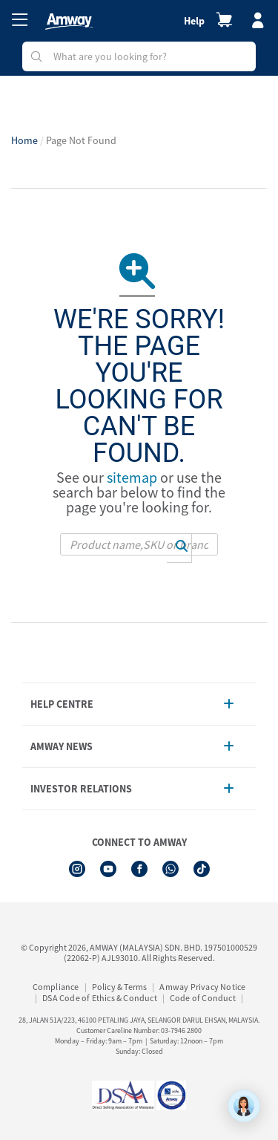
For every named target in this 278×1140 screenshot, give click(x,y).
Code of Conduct (203, 997)
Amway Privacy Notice (202, 986)
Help (194, 20)
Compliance (56, 986)
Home (24, 140)
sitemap (132, 477)
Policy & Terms (120, 986)
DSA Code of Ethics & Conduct (99, 997)
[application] (244, 1106)
